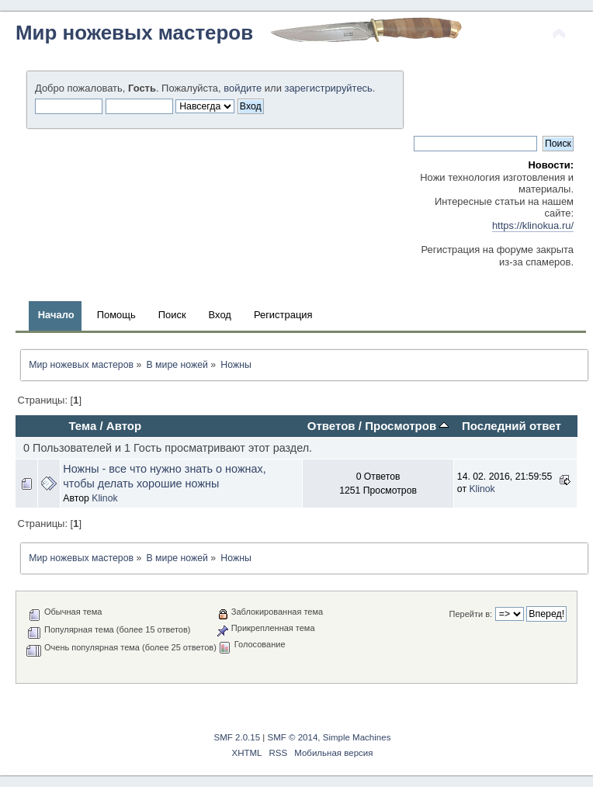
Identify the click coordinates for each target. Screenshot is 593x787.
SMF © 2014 (293, 737)
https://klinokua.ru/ (533, 225)
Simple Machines (357, 737)
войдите (243, 88)
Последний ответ (511, 425)
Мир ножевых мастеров (134, 32)
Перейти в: (471, 614)
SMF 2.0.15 (237, 737)
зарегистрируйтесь (328, 88)
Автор (123, 425)
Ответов (331, 425)
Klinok (104, 498)
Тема (82, 425)
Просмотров (407, 425)
